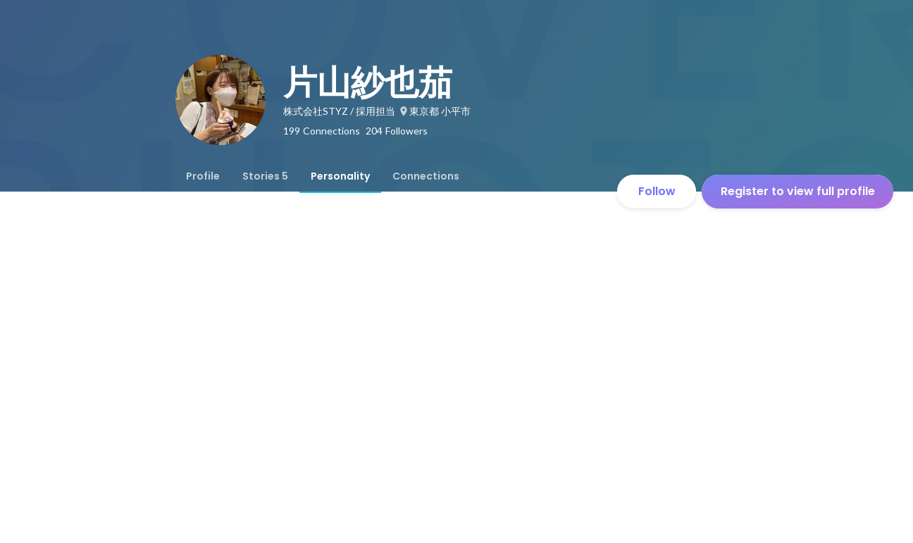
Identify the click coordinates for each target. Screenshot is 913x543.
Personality (340, 176)
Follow (657, 191)
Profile (203, 176)
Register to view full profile (798, 191)
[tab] (203, 176)
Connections (425, 176)
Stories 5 (265, 176)
